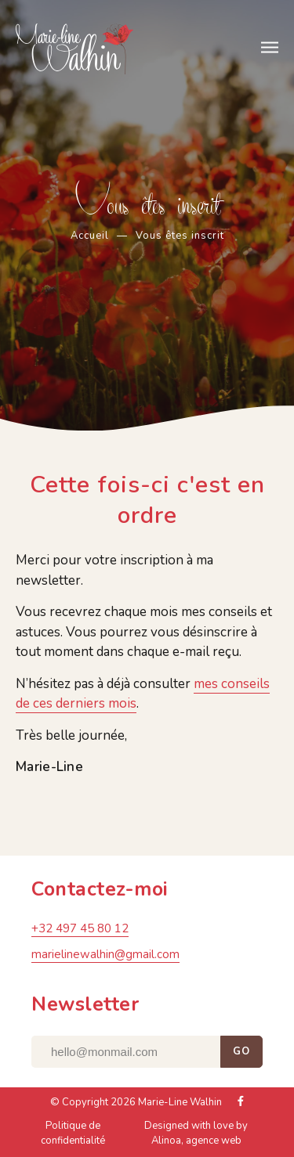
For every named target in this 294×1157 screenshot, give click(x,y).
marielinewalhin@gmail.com (105, 956)
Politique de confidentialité (73, 1136)
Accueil (90, 236)
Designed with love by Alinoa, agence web (196, 1136)
